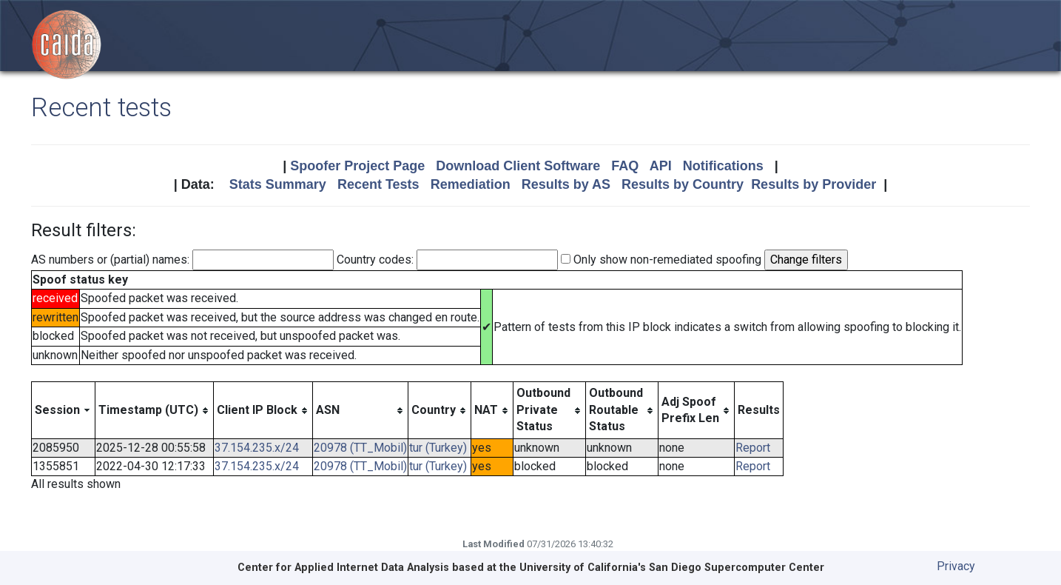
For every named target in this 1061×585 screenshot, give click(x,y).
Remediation (471, 184)
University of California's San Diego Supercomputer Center (671, 567)
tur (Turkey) (438, 448)
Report (752, 448)
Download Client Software (518, 165)
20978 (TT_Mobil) (360, 448)
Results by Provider (813, 184)
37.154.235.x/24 (257, 448)
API (661, 165)
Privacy (956, 566)
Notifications (723, 165)
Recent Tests (378, 184)
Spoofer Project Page (357, 165)
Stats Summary (277, 184)
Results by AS (566, 184)
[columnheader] (63, 410)
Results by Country (683, 184)
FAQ (625, 165)
